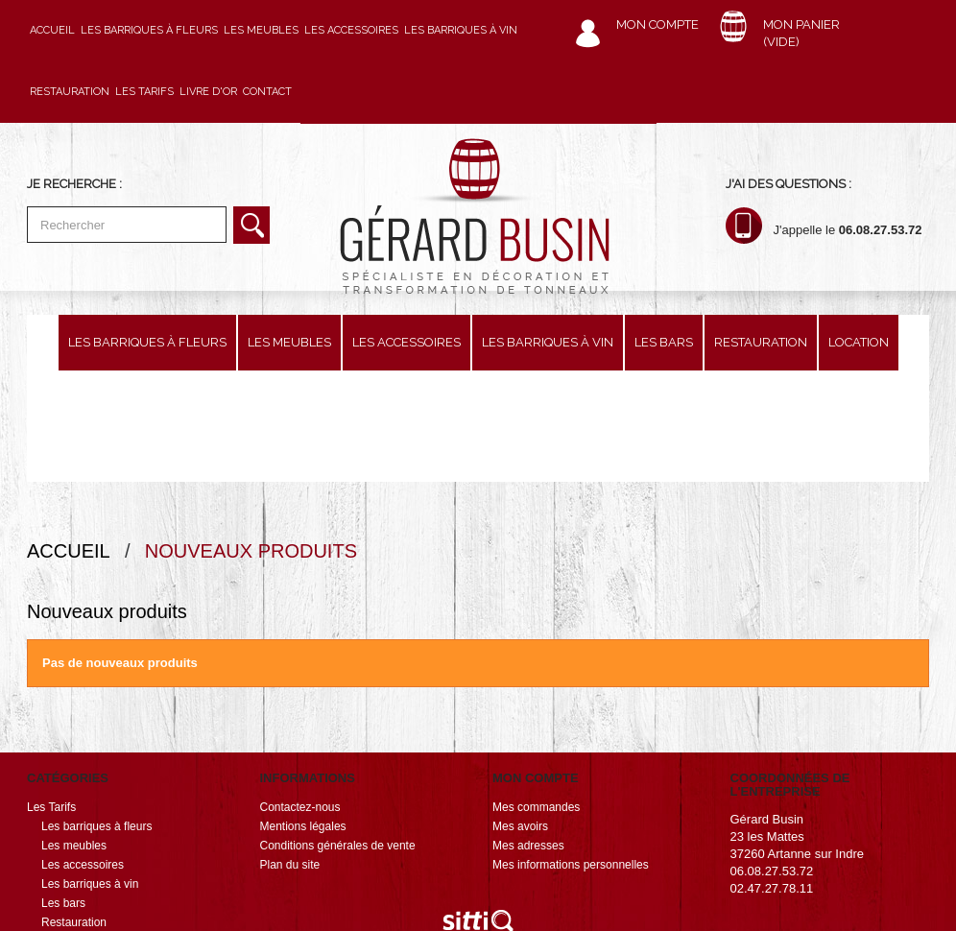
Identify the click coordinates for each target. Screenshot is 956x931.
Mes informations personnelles (570, 753)
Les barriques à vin (460, 30)
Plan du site (290, 753)
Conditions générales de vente (338, 734)
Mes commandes (536, 696)
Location (858, 342)
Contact (267, 91)
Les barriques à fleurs (149, 30)
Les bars (663, 342)
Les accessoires (351, 30)
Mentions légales (303, 715)
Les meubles (261, 30)
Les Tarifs (144, 91)
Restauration (69, 91)
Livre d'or (208, 91)
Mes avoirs (520, 715)
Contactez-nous (300, 696)
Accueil (52, 30)
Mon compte (657, 24)
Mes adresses (528, 734)
